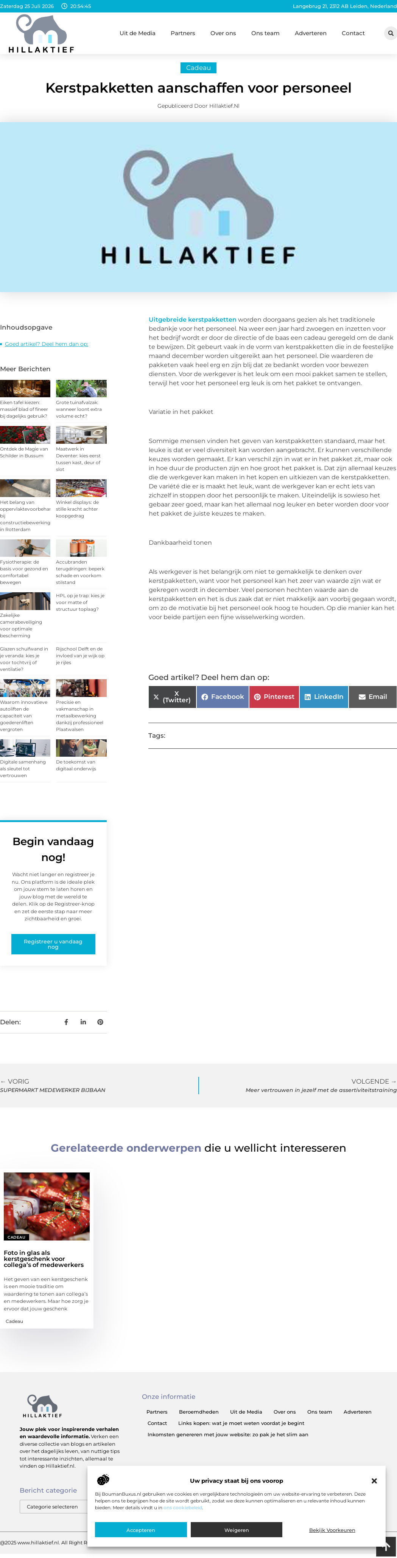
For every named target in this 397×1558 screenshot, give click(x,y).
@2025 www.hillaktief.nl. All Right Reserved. (53, 1546)
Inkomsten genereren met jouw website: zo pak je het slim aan (228, 1438)
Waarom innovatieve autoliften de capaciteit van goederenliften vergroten (23, 719)
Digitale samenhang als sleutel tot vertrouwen (23, 772)
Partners (183, 33)
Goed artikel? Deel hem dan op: (46, 347)
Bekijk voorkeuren (332, 1530)
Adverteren (311, 33)
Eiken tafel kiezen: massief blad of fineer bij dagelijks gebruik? (24, 413)
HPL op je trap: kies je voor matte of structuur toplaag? (80, 606)
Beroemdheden (199, 1415)
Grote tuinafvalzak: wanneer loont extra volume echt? (79, 413)
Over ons (223, 33)
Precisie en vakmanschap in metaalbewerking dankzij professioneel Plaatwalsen (79, 719)
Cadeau (198, 71)
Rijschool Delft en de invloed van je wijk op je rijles (80, 659)
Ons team (265, 33)
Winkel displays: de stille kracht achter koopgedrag (77, 512)
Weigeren (236, 1530)
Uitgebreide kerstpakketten (193, 323)
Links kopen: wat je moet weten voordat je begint (241, 1426)
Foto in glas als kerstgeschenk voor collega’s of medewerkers (44, 1262)
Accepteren (140, 1530)
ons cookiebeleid (182, 1507)
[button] (374, 1481)
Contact (353, 33)
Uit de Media (138, 33)
